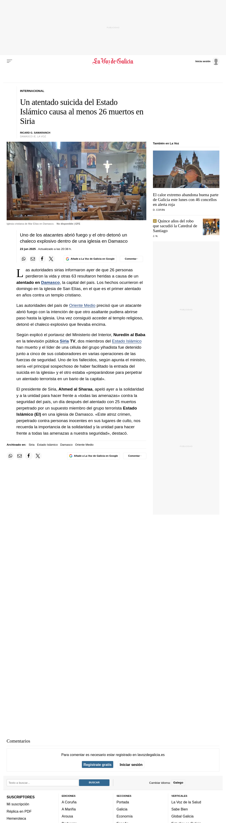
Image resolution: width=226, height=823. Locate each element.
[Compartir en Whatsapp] (23, 259)
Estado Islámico (126, 341)
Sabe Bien (179, 809)
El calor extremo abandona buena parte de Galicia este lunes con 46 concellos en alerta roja (185, 199)
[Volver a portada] (113, 61)
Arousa (67, 816)
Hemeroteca (16, 818)
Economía (125, 816)
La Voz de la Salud (186, 802)
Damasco (50, 282)
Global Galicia (182, 816)
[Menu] (9, 61)
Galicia (122, 809)
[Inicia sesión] (207, 61)
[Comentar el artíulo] (131, 259)
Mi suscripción (18, 804)
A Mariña (69, 809)
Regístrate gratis (97, 765)
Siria (64, 341)
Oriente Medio (82, 305)
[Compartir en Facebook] (42, 259)
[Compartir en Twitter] (51, 259)
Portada (123, 802)
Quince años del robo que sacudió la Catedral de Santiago (175, 226)
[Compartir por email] (33, 259)
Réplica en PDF (19, 811)
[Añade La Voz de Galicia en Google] (90, 259)
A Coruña (69, 802)
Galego (178, 782)
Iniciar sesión (131, 765)
